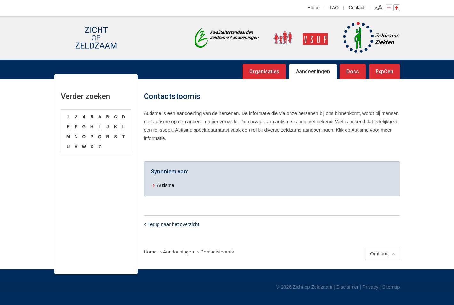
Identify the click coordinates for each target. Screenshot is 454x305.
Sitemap (391, 287)
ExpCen (384, 71)
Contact (356, 7)
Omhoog (379, 253)
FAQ (334, 7)
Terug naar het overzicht (173, 224)
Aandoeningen (313, 71)
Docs (352, 71)
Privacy (370, 287)
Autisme (165, 185)
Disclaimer (347, 287)
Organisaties (264, 71)
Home (313, 7)
